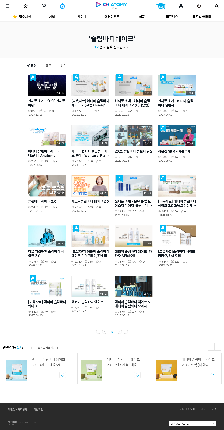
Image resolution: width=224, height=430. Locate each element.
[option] (37, 369)
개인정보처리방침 (17, 409)
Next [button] (217, 347)
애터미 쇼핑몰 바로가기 (44, 348)
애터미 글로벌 (208, 409)
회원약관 (38, 409)
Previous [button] (211, 347)
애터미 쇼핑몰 (187, 409)
